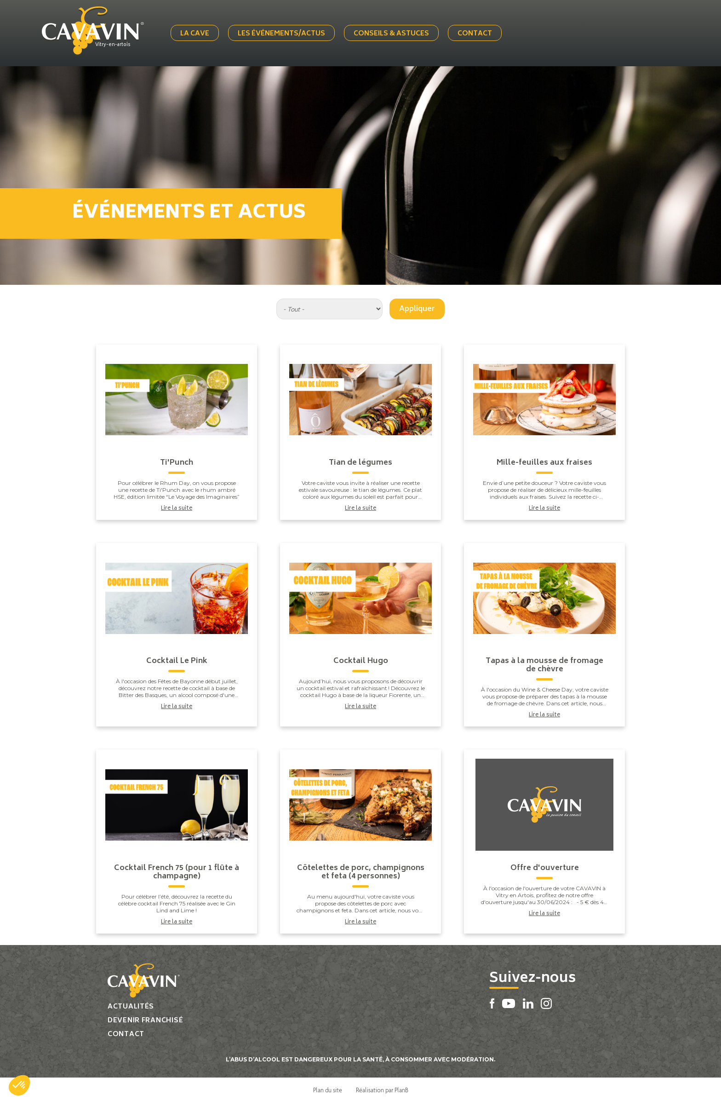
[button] (19, 1085)
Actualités (131, 1005)
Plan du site (327, 1088)
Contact (476, 33)
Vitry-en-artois (116, 44)
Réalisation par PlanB (382, 1088)
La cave (196, 33)
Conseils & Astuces (393, 33)
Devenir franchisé (145, 1019)
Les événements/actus (283, 33)
